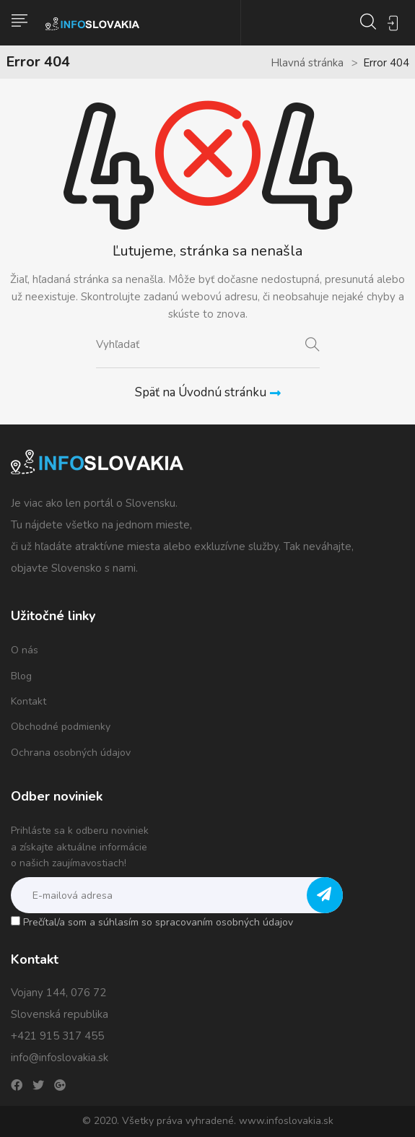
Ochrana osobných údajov (71, 752)
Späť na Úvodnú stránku (208, 392)
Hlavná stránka (307, 63)
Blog (21, 676)
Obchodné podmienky (60, 726)
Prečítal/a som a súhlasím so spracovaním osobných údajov (158, 922)
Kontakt (28, 701)
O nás (24, 650)
